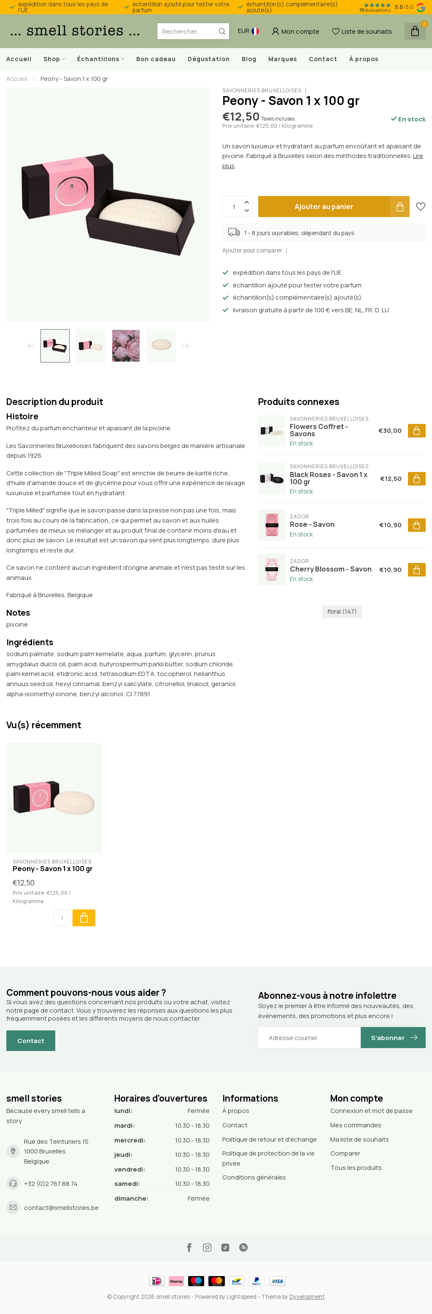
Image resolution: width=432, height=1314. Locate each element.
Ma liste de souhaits (359, 1139)
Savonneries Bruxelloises (261, 90)
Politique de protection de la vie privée (268, 1158)
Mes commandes (355, 1125)
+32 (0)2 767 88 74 (51, 1183)
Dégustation (209, 59)
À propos (363, 59)
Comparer (345, 1153)
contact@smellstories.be (61, 1207)
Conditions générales (254, 1177)
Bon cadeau (156, 59)
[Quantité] (62, 917)
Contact (323, 59)
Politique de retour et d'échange (269, 1139)
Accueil (19, 59)
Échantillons (98, 59)
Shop (51, 59)
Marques (282, 59)
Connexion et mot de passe (371, 1110)
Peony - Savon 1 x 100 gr (74, 79)
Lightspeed (241, 1297)
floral (342, 611)
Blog (249, 59)
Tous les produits (356, 1167)
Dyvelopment (307, 1297)
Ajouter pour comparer (252, 250)
